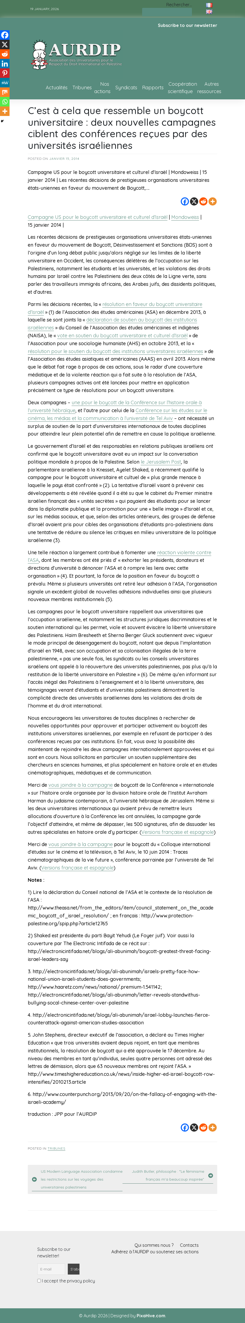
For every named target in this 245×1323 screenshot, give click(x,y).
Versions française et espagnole (177, 832)
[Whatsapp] (5, 101)
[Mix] (5, 92)
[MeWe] (5, 82)
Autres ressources (209, 87)
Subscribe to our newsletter (187, 25)
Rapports (153, 87)
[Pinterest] (5, 73)
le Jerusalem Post (161, 462)
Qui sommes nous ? (153, 1245)
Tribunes (82, 87)
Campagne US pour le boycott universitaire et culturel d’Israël (97, 217)
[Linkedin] (5, 63)
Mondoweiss (185, 217)
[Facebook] (185, 201)
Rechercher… (179, 4)
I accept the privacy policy (66, 1281)
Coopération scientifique (182, 87)
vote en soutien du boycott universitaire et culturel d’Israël (122, 335)
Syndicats (126, 87)
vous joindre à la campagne (80, 785)
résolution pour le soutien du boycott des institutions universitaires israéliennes (115, 351)
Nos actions (102, 87)
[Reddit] (203, 201)
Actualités (57, 87)
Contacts (189, 1245)
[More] (213, 201)
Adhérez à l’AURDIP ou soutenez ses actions (155, 1251)
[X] (194, 201)
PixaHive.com (151, 1315)
